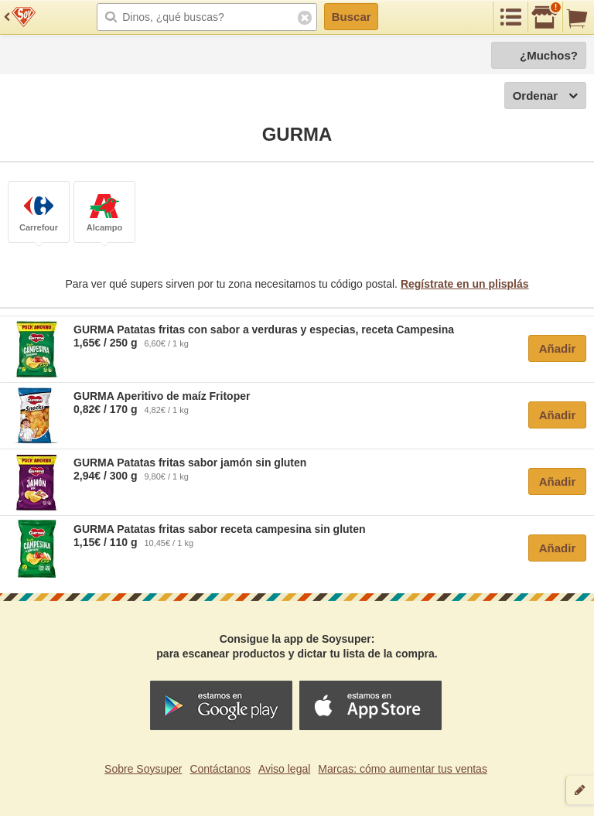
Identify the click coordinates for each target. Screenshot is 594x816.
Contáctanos (220, 769)
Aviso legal (284, 769)
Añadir (557, 348)
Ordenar (545, 96)
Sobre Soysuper (143, 769)
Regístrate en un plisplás (465, 284)
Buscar (351, 16)
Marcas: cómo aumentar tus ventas (402, 769)
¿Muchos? (549, 55)
